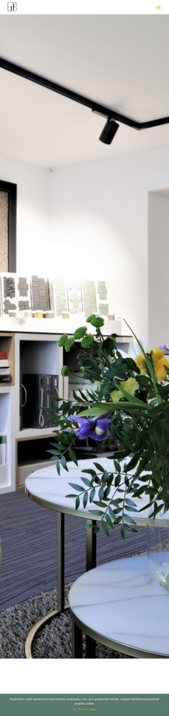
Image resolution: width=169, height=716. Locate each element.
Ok (75, 709)
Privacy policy (87, 709)
